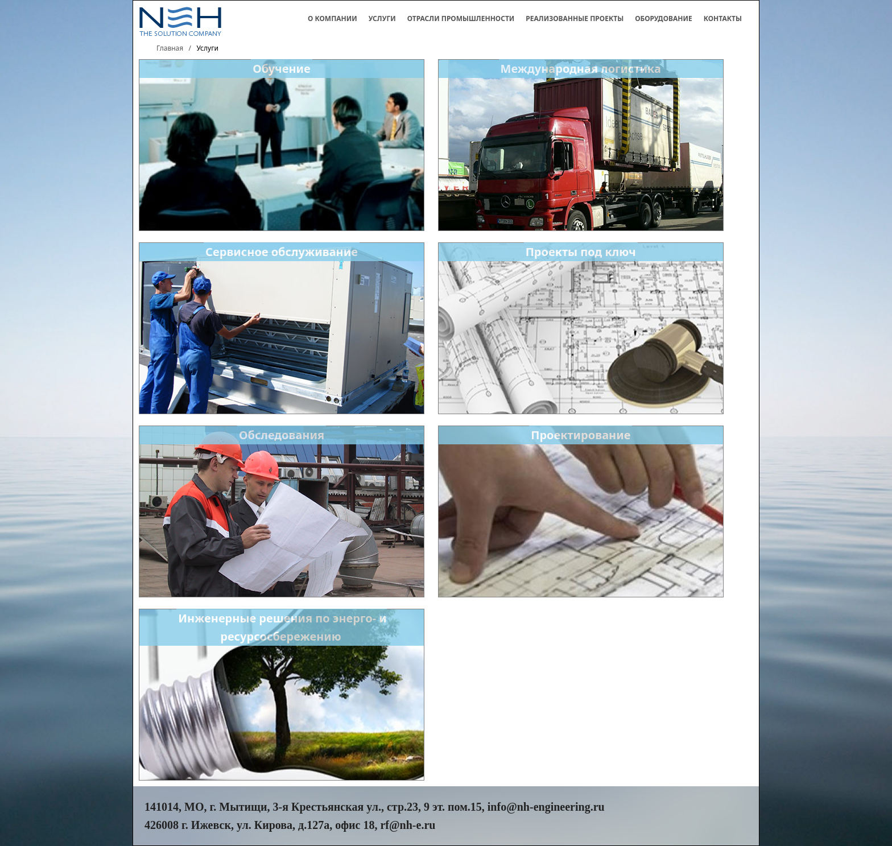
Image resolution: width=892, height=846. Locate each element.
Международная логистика (581, 68)
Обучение (282, 68)
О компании (332, 18)
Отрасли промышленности (461, 18)
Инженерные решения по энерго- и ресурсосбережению (282, 627)
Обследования (281, 435)
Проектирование (580, 435)
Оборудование (663, 18)
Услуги (382, 18)
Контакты (723, 18)
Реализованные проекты (574, 18)
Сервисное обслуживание (281, 251)
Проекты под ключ (581, 251)
